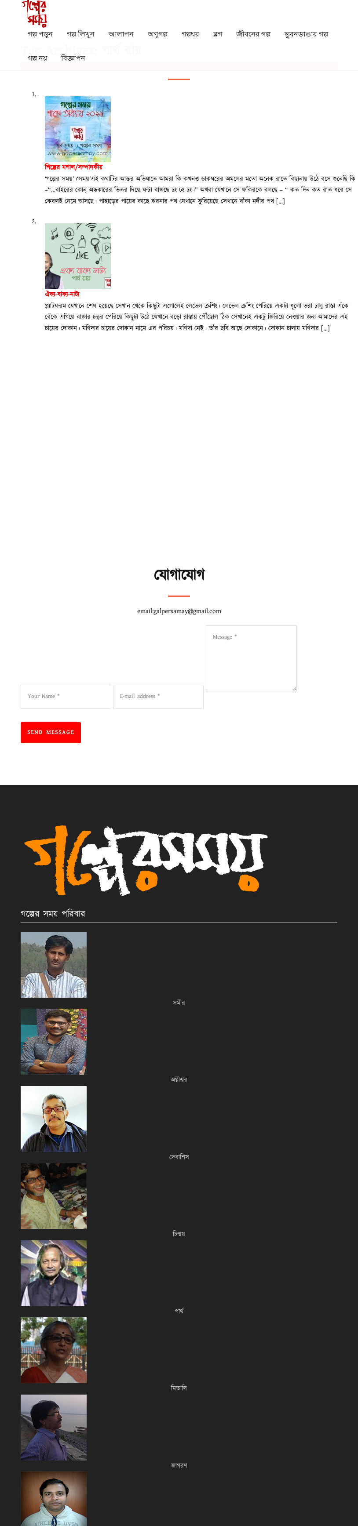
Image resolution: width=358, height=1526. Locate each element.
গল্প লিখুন (81, 34)
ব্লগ (217, 34)
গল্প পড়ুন (40, 34)
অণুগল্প (158, 34)
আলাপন (121, 34)
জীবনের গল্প (253, 34)
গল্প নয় (37, 58)
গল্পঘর (190, 34)
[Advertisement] (184, 500)
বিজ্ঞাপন (73, 58)
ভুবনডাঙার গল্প (306, 34)
